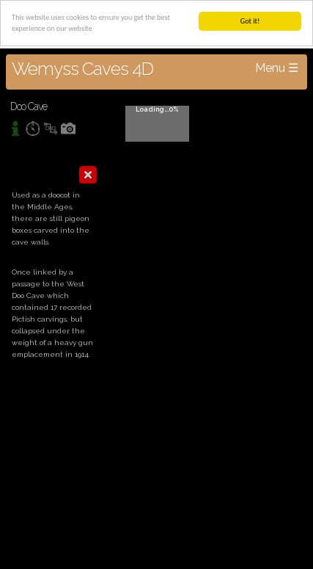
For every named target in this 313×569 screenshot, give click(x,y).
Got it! (250, 21)
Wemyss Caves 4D (82, 68)
